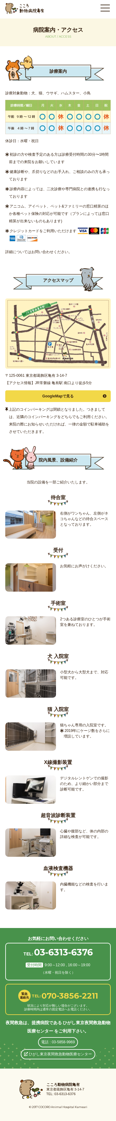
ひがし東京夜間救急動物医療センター (58, 1054)
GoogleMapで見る (74, 396)
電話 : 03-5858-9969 (58, 1042)
